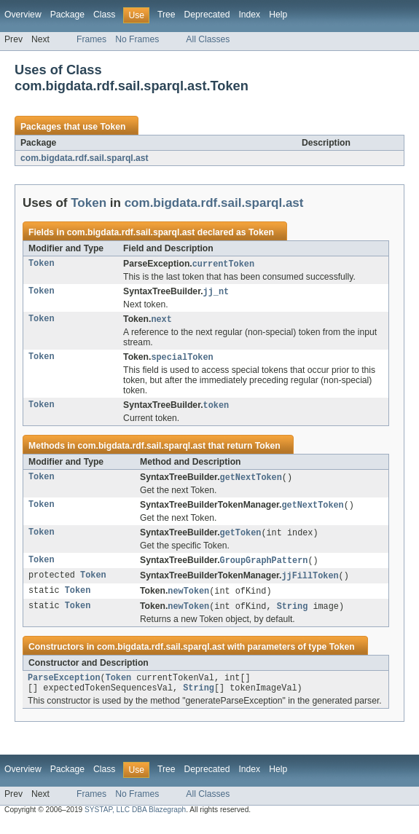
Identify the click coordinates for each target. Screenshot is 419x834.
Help (278, 14)
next (161, 321)
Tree (166, 14)
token (216, 408)
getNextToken (251, 481)
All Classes (208, 39)
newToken (188, 599)
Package (67, 14)
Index (249, 14)
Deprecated (207, 14)
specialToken (182, 360)
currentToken (223, 264)
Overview (23, 14)
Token (112, 127)
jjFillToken (309, 583)
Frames (91, 39)
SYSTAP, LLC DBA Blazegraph (135, 821)
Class (104, 14)
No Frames (137, 39)
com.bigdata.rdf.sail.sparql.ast (84, 158)
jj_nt (216, 293)
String (292, 615)
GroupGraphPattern (264, 567)
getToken (241, 538)
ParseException (64, 687)
